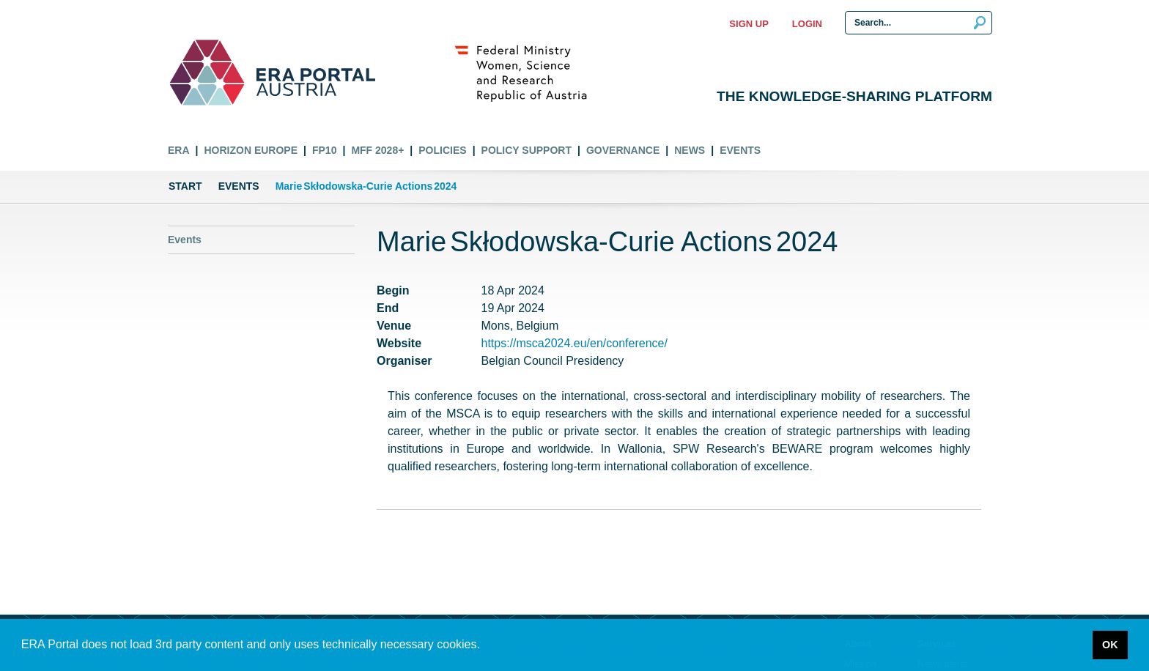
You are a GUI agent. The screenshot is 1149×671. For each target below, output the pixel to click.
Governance (623, 150)
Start (185, 186)
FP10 (324, 150)
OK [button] (1110, 644)
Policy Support (526, 150)
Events (740, 150)
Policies (442, 150)
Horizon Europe (251, 150)
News (689, 150)
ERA (179, 150)
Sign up (748, 23)
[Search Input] (918, 22)
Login (807, 23)
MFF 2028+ (377, 150)
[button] (485, 646)
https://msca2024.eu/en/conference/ (574, 343)
